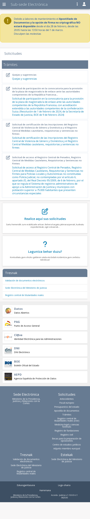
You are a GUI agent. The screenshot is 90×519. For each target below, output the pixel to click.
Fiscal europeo (66, 402)
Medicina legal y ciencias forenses (66, 425)
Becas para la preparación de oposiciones (66, 439)
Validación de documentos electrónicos (25, 280)
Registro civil (66, 434)
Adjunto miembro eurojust (66, 448)
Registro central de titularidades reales (24, 295)
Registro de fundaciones (66, 430)
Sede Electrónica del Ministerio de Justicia (26, 287)
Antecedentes (67, 398)
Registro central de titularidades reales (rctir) (66, 419)
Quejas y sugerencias (45, 76)
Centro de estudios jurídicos (67, 444)
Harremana (45, 490)
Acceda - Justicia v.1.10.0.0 (62, 495)
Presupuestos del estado (66, 406)
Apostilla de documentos (66, 410)
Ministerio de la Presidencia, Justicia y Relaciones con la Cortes (26, 401)
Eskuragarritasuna (26, 485)
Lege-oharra (64, 485)
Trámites (66, 414)
